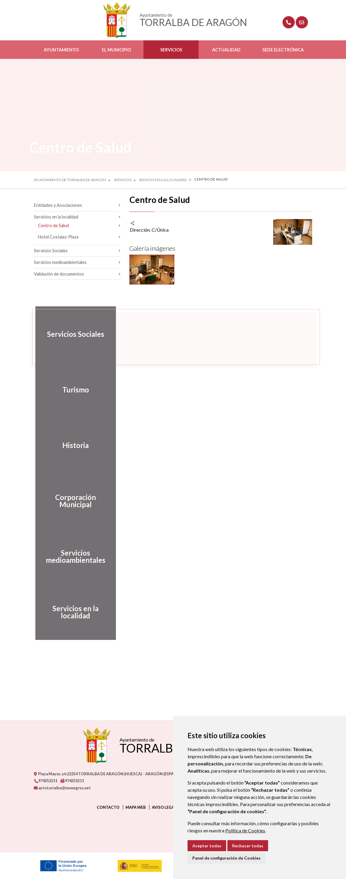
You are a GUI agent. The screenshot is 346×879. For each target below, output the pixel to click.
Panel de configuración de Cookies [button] (226, 857)
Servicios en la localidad (163, 180)
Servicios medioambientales (60, 262)
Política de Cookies (245, 830)
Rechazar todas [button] (247, 845)
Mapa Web (136, 807)
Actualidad (226, 49)
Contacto (108, 807)
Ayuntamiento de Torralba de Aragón (70, 180)
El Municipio (116, 49)
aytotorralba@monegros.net (62, 787)
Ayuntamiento (61, 49)
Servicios (171, 49)
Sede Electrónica (283, 49)
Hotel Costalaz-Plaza (58, 236)
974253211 (45, 780)
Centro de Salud (53, 225)
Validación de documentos (59, 273)
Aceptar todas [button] (206, 845)
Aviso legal (164, 807)
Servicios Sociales (51, 250)
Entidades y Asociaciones (58, 205)
